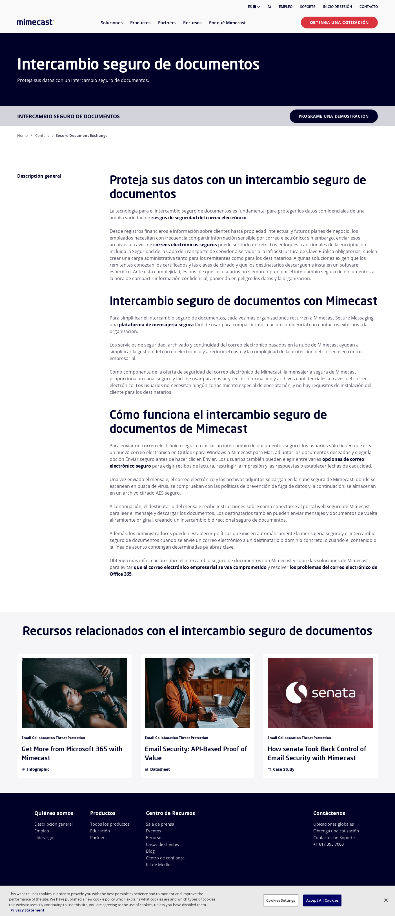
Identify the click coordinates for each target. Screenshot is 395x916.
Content (42, 135)
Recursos (154, 837)
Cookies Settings (280, 900)
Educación (100, 831)
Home (22, 135)
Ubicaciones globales (333, 824)
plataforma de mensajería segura (156, 324)
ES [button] (254, 6)
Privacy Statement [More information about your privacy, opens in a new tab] (27, 910)
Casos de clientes (162, 844)
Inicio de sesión (337, 6)
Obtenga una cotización (339, 22)
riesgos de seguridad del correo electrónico (199, 218)
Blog (150, 851)
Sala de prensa (160, 824)
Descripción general (53, 824)
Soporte (307, 6)
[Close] (386, 900)
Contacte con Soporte (334, 837)
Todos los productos (110, 824)
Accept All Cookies (322, 900)
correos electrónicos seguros (185, 245)
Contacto (369, 6)
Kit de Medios (159, 864)
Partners (98, 837)
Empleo (285, 6)
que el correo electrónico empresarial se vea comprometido (200, 567)
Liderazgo (43, 837)
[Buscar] (269, 6)
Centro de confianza (165, 858)
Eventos (153, 831)
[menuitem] (111, 26)
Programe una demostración (334, 116)
